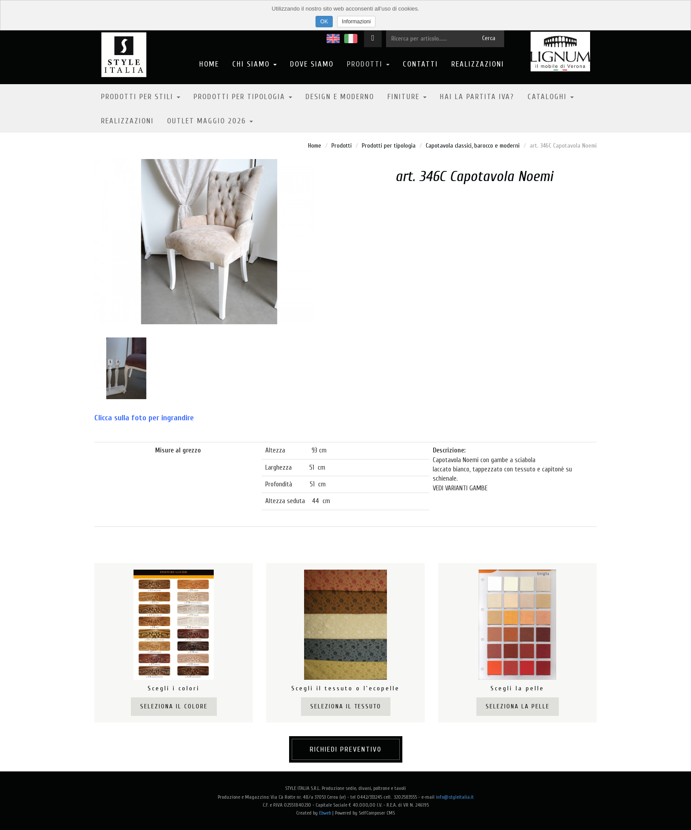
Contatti (420, 64)
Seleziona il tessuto (345, 706)
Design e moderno (339, 97)
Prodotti (368, 64)
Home (209, 64)
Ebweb (325, 813)
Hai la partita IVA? (477, 97)
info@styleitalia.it (455, 797)
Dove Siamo (312, 64)
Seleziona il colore (174, 706)
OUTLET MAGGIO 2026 (210, 121)
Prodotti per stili (140, 97)
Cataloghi (551, 97)
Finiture (407, 97)
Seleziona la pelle (518, 706)
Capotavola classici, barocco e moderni (473, 145)
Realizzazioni (477, 64)
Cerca (488, 38)
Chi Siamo (254, 64)
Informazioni (356, 22)
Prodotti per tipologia (242, 97)
